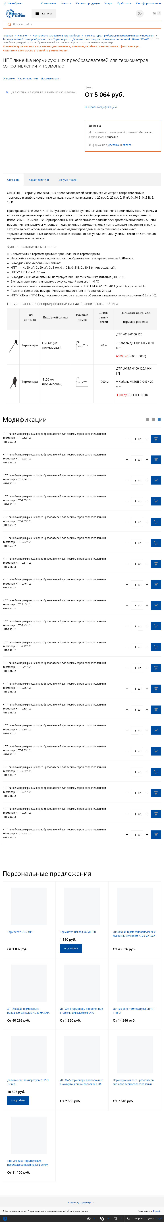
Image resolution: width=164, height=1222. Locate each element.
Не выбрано (12, 3)
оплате (127, 145)
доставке (114, 145)
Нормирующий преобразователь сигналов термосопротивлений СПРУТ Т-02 (133, 1084)
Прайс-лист (124, 3)
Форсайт (157, 1211)
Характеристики (28, 78)
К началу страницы (82, 1202)
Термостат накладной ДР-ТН (78, 932)
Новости (66, 3)
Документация (50, 78)
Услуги (108, 3)
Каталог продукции (88, 3)
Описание (9, 78)
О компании (48, 3)
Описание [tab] (13, 179)
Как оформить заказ (148, 3)
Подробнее (71, 948)
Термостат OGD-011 (20, 932)
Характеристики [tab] (39, 179)
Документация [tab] (67, 179)
